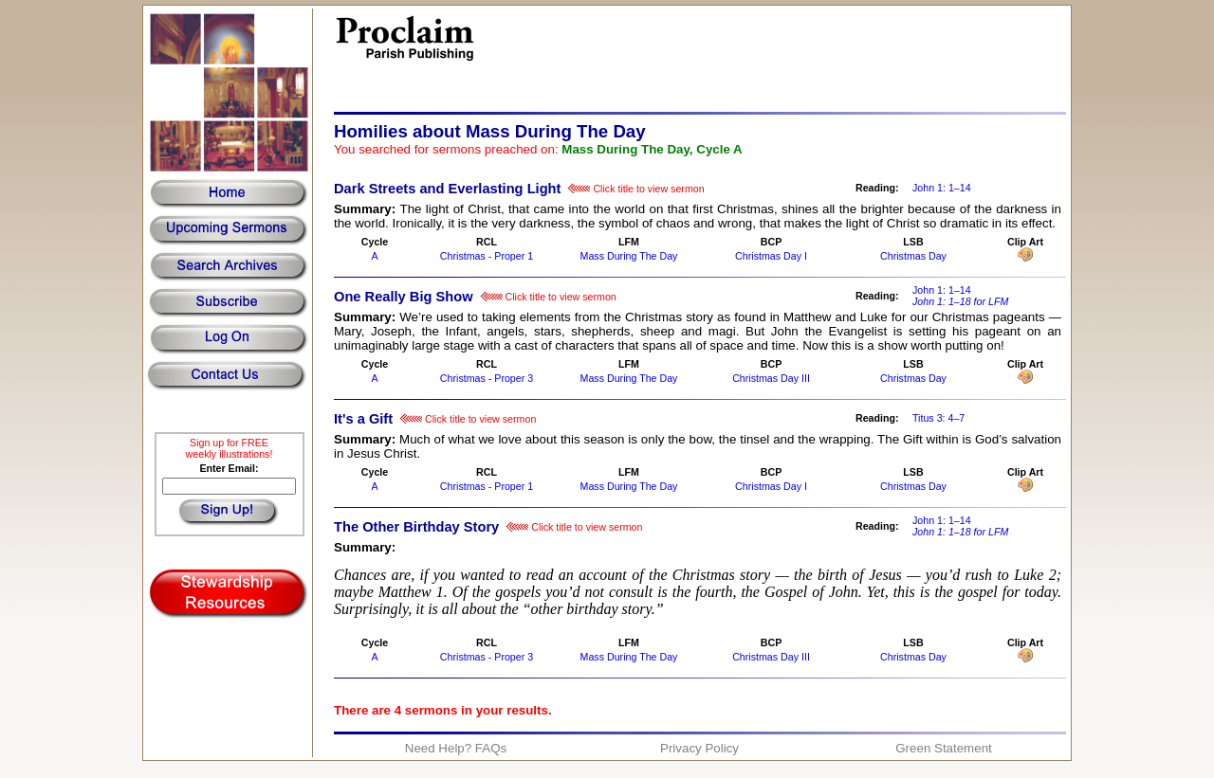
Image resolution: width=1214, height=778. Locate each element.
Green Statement (943, 748)
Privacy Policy (699, 748)
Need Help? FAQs (455, 748)
